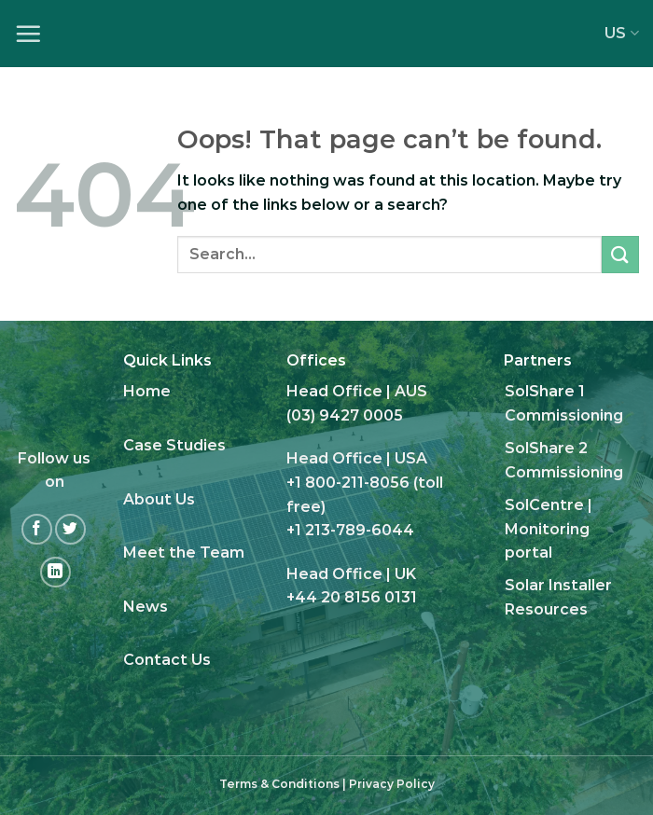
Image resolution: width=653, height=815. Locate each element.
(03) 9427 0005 (344, 415)
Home (147, 391)
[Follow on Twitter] (70, 529)
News (145, 606)
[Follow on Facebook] (36, 529)
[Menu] (28, 33)
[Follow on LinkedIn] (55, 572)
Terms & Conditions (279, 784)
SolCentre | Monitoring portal (548, 528)
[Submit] (620, 254)
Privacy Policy (392, 784)
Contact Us (167, 660)
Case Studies (174, 445)
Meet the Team (183, 552)
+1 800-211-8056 (348, 482)
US (621, 33)
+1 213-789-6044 (350, 530)
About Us (159, 499)
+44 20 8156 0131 (351, 597)
